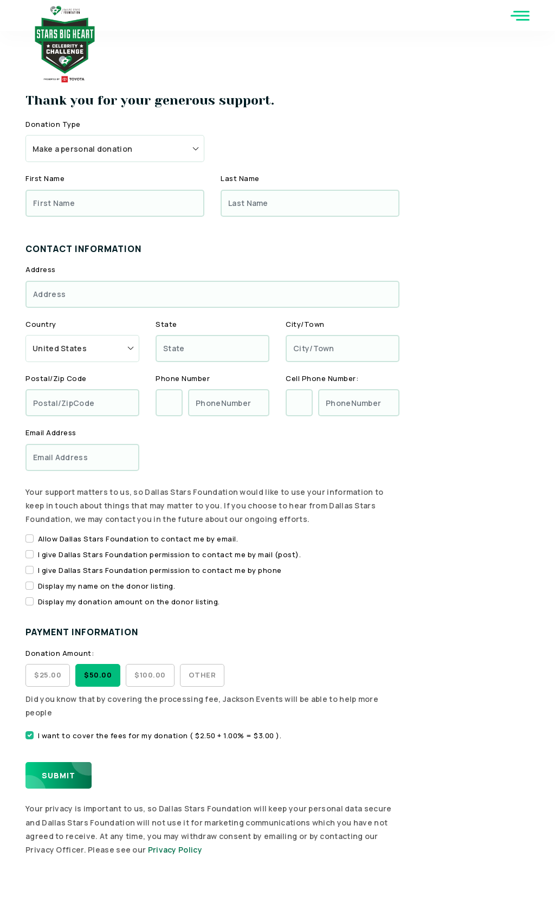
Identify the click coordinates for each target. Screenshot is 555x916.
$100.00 (150, 675)
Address (40, 269)
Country (40, 324)
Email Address (50, 432)
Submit (58, 775)
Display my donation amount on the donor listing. (129, 602)
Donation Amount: (59, 653)
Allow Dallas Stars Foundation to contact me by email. (138, 539)
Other (202, 675)
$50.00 (98, 675)
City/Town (305, 324)
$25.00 (47, 675)
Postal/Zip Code (56, 378)
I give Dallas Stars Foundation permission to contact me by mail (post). (169, 554)
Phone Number (183, 378)
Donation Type (53, 124)
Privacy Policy (175, 849)
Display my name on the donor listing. (107, 586)
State (166, 324)
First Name (44, 178)
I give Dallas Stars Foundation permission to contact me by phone (160, 570)
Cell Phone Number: (322, 378)
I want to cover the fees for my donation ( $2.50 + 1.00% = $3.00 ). (160, 735)
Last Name (240, 178)
